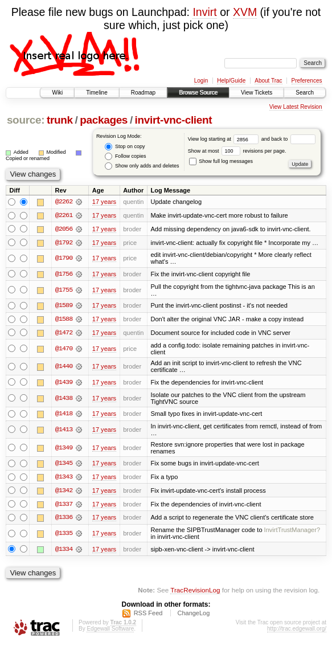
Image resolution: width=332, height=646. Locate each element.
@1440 (63, 367)
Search (305, 92)
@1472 (63, 333)
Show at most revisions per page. (237, 151)
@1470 (63, 349)
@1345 (63, 464)
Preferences (307, 80)
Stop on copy (125, 146)
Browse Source (198, 92)
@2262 (63, 201)
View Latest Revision (295, 107)
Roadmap (143, 92)
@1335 (63, 535)
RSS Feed (148, 615)
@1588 (63, 320)
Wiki (57, 92)
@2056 (63, 229)
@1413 (63, 430)
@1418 (63, 414)
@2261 (63, 215)
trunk (60, 120)
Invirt (204, 12)
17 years (104, 201)
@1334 (63, 550)
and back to (288, 139)
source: (25, 120)
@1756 (63, 274)
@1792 (63, 242)
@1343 (63, 478)
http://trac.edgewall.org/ (296, 631)
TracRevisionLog (195, 592)
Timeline (96, 92)
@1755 (63, 290)
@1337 (63, 505)
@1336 (63, 519)
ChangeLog (193, 615)
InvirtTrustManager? (292, 532)
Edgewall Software (110, 631)
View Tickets (256, 92)
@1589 (63, 306)
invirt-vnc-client (173, 120)
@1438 (63, 399)
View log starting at (224, 139)
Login (201, 80)
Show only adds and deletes (142, 166)
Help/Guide (231, 80)
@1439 (63, 383)
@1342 (63, 492)
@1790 (63, 258)
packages (104, 120)
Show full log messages (221, 161)
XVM (245, 12)
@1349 (63, 448)
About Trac (268, 80)
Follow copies (125, 156)
